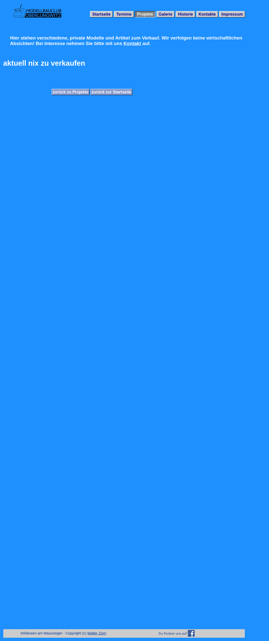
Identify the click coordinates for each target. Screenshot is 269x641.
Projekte (145, 14)
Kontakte (207, 14)
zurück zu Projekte (70, 92)
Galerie (165, 14)
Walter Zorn (96, 633)
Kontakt (132, 43)
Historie (185, 14)
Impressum (232, 14)
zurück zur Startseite (111, 92)
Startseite (101, 14)
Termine (124, 14)
